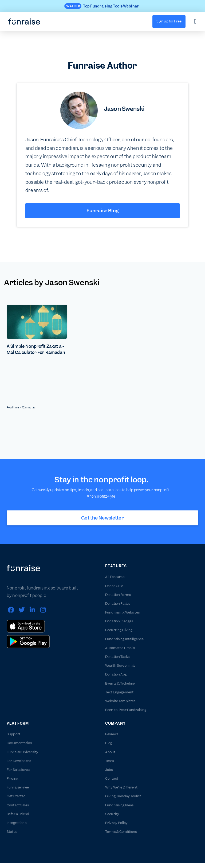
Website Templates (120, 701)
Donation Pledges (119, 621)
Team (109, 761)
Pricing (12, 778)
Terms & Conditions (121, 831)
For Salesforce (18, 769)
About (110, 752)
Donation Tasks (117, 656)
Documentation (19, 743)
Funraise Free (18, 787)
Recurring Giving (118, 630)
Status (12, 831)
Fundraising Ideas (119, 805)
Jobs (109, 769)
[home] (24, 21)
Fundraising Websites (122, 612)
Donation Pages (117, 603)
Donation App (116, 674)
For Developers (19, 761)
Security (112, 814)
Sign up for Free (169, 21)
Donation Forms (118, 594)
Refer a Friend (18, 814)
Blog (108, 743)
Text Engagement (119, 692)
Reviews (111, 734)
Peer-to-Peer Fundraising (125, 710)
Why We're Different (121, 787)
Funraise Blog (102, 211)
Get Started (16, 796)
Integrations (16, 823)
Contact (111, 778)
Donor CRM (114, 586)
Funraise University (22, 752)
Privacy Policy (116, 823)
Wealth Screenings (120, 665)
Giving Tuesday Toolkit (123, 796)
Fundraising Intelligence (124, 639)
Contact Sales (18, 805)
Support (13, 734)
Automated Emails (120, 648)
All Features (114, 577)
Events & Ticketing (120, 683)
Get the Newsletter (102, 518)
